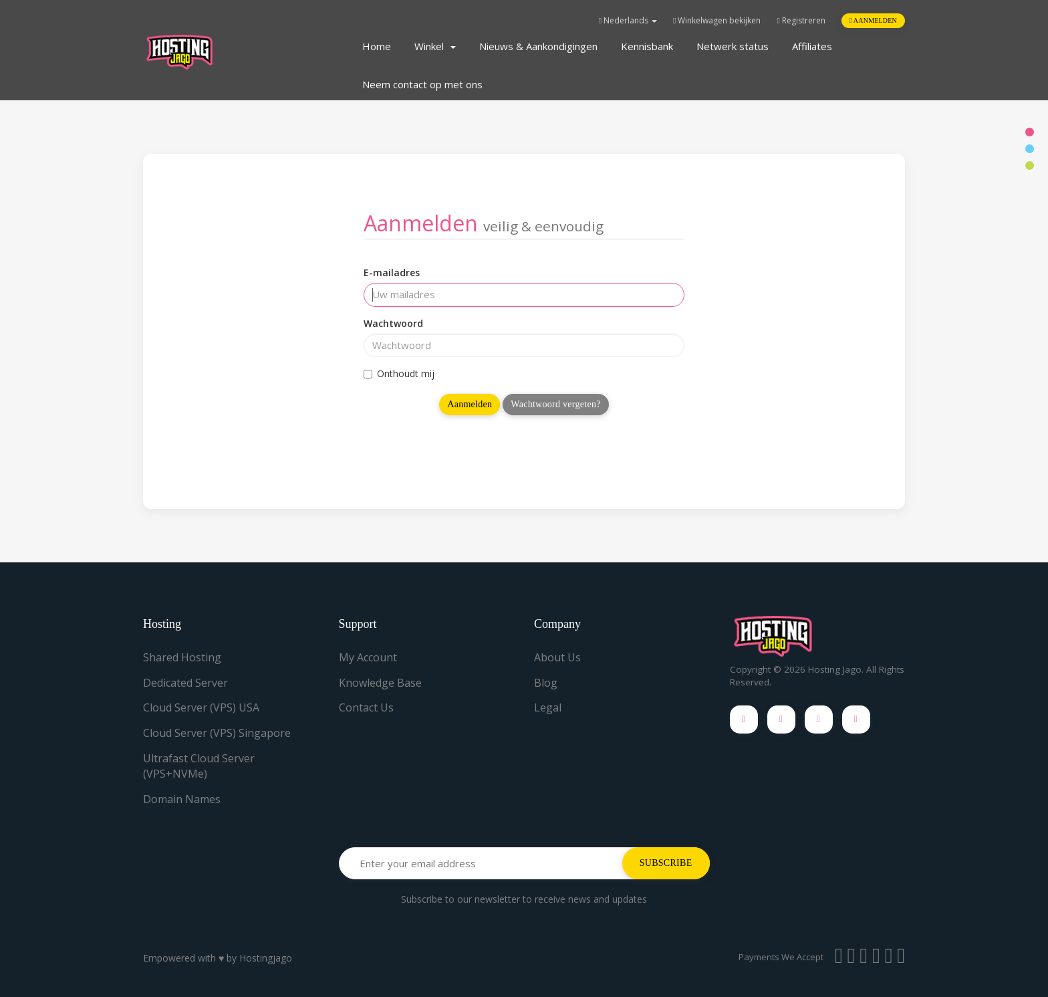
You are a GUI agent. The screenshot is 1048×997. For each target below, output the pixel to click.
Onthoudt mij (399, 373)
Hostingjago (265, 958)
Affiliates (812, 46)
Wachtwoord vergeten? (555, 404)
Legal (547, 707)
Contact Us (366, 707)
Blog (545, 682)
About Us (557, 657)
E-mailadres (392, 272)
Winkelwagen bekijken (717, 20)
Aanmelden (873, 20)
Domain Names (182, 799)
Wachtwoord (393, 323)
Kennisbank (647, 46)
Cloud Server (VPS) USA (201, 707)
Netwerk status (732, 46)
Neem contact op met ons (422, 84)
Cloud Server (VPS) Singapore (217, 733)
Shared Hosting (182, 657)
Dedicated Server (185, 682)
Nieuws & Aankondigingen (538, 46)
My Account (368, 657)
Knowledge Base (380, 682)
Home (376, 46)
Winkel (435, 46)
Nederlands (628, 20)
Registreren (801, 20)
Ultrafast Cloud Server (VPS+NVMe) (199, 766)
